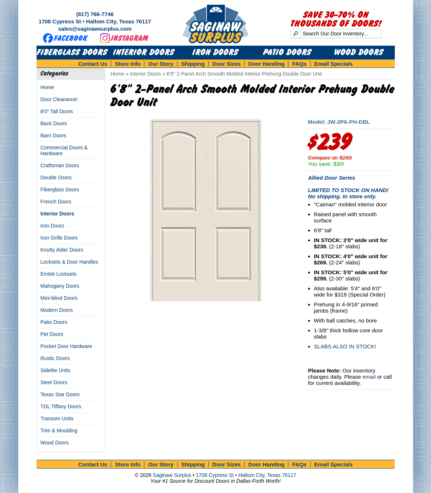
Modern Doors (57, 310)
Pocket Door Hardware (66, 346)
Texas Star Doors (60, 394)
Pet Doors (52, 334)
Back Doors (54, 123)
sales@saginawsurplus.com (95, 29)
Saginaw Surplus (172, 475)
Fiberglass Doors (72, 52)
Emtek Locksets (59, 274)
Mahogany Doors (60, 286)
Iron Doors (215, 52)
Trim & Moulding (59, 430)
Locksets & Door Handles (69, 262)
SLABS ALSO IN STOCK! (345, 346)
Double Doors (56, 177)
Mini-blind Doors (59, 298)
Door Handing (266, 63)
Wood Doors (358, 52)
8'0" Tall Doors (57, 111)
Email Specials (333, 63)
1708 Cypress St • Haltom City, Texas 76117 (95, 21)
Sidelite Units (56, 370)
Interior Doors (143, 52)
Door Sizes (226, 63)
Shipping (193, 63)
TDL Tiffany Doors (61, 406)
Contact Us (92, 63)
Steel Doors (54, 382)
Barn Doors (54, 135)
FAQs (299, 63)
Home (47, 87)
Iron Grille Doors (59, 238)
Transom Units (57, 418)
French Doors (56, 202)
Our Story (160, 63)
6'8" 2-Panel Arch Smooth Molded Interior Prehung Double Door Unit (244, 74)
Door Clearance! (59, 99)
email (368, 377)
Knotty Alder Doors (62, 250)
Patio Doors (287, 52)
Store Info (127, 63)
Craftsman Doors (60, 165)
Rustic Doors (55, 358)
